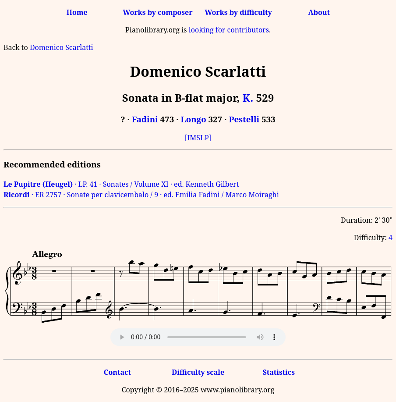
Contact (117, 372)
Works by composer (157, 12)
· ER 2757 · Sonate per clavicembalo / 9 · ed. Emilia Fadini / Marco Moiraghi (141, 194)
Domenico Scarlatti (61, 47)
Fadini (145, 119)
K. (248, 97)
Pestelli (244, 119)
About (319, 12)
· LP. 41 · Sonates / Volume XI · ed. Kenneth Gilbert (121, 184)
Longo (193, 119)
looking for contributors (229, 30)
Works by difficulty (238, 12)
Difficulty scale (198, 372)
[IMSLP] (198, 137)
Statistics (278, 372)
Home (77, 12)
